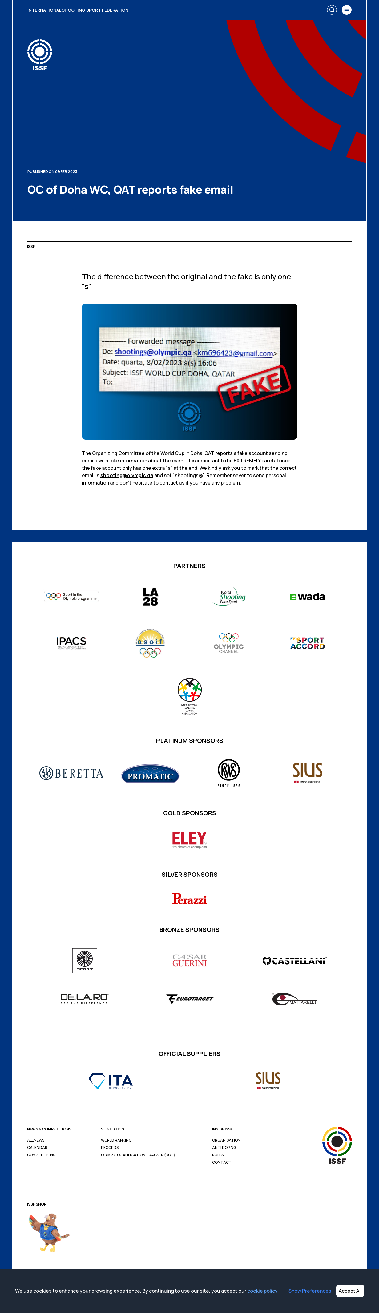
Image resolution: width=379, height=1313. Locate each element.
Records (110, 1147)
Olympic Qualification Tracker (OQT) (138, 1155)
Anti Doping (224, 1147)
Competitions (41, 1155)
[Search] (332, 10)
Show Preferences (309, 1290)
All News (35, 1140)
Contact (222, 1162)
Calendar (37, 1147)
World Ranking (116, 1140)
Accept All (350, 1290)
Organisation (226, 1140)
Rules (218, 1155)
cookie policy (262, 1290)
